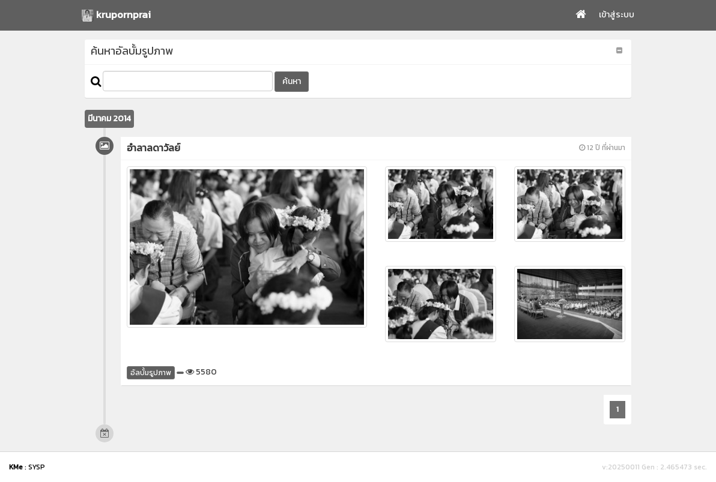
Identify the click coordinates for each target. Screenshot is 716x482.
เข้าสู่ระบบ (616, 14)
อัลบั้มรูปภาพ (150, 372)
